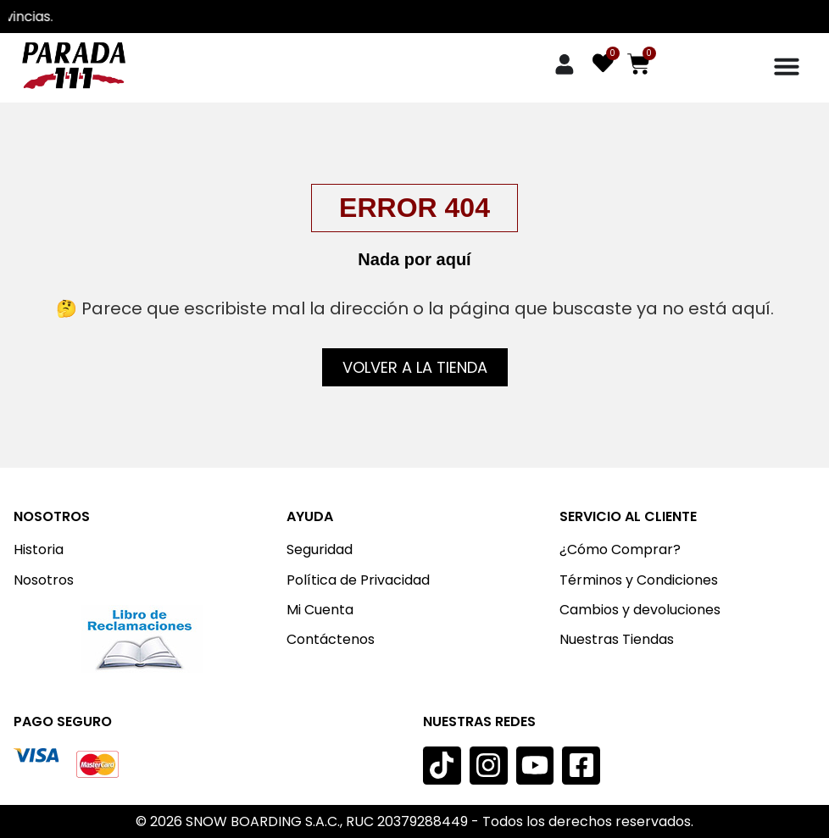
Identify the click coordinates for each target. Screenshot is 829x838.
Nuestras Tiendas (616, 639)
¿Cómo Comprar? (620, 549)
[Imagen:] (142, 639)
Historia (39, 549)
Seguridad (320, 549)
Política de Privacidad (358, 580)
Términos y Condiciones (638, 580)
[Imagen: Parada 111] (73, 65)
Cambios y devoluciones (640, 609)
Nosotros (44, 580)
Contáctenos (331, 639)
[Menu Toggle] (786, 66)
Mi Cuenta (320, 609)
